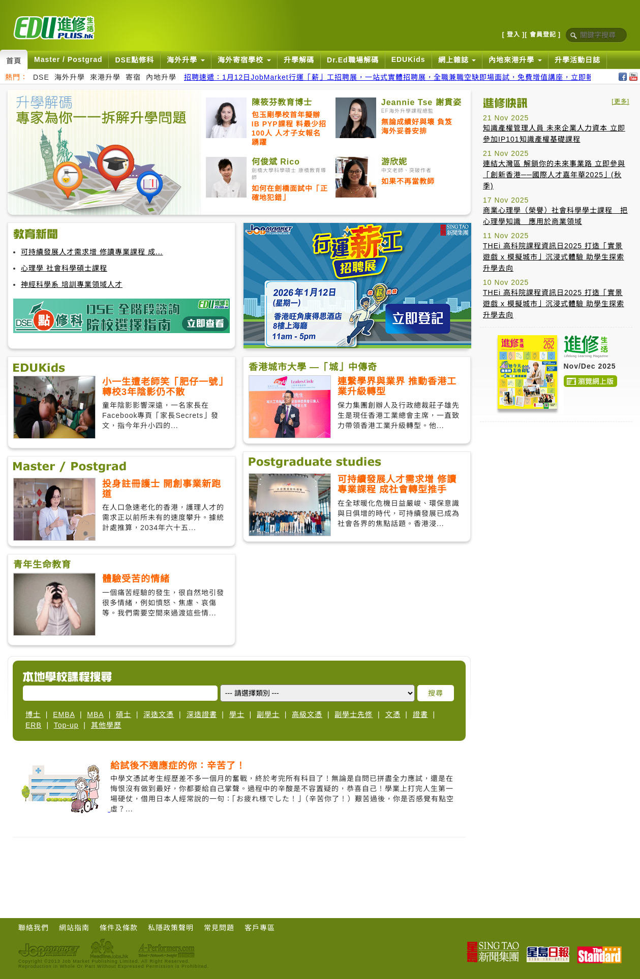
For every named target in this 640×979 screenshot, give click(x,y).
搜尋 (435, 693)
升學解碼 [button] (299, 60)
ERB (33, 725)
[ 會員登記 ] (543, 34)
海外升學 (69, 77)
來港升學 (105, 77)
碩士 (123, 714)
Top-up (66, 725)
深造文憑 (158, 714)
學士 (237, 714)
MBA (95, 714)
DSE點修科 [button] (134, 60)
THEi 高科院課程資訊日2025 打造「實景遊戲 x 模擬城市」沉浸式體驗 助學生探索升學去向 (553, 257)
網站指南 (74, 928)
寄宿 (133, 77)
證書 (420, 714)
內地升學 (161, 77)
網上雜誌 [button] (457, 60)
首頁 (13, 61)
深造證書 (202, 714)
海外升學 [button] (186, 60)
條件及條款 (119, 928)
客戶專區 (260, 928)
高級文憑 (307, 714)
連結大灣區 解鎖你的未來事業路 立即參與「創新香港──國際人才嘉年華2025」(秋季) (554, 174)
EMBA (64, 714)
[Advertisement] (519, 582)
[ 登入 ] (513, 34)
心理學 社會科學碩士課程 (64, 268)
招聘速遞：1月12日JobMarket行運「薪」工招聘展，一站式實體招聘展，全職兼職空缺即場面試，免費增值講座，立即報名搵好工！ (408, 77)
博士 (33, 714)
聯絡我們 (33, 928)
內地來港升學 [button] (515, 60)
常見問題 (219, 928)
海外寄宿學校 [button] (244, 60)
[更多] (620, 101)
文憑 (393, 714)
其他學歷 (106, 725)
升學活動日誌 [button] (577, 60)
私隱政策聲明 (171, 928)
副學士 (268, 714)
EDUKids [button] (408, 59)
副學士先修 (353, 714)
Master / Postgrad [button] (68, 59)
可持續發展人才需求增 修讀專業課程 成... (92, 252)
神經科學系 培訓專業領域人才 (72, 284)
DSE (41, 77)
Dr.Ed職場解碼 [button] (353, 60)
